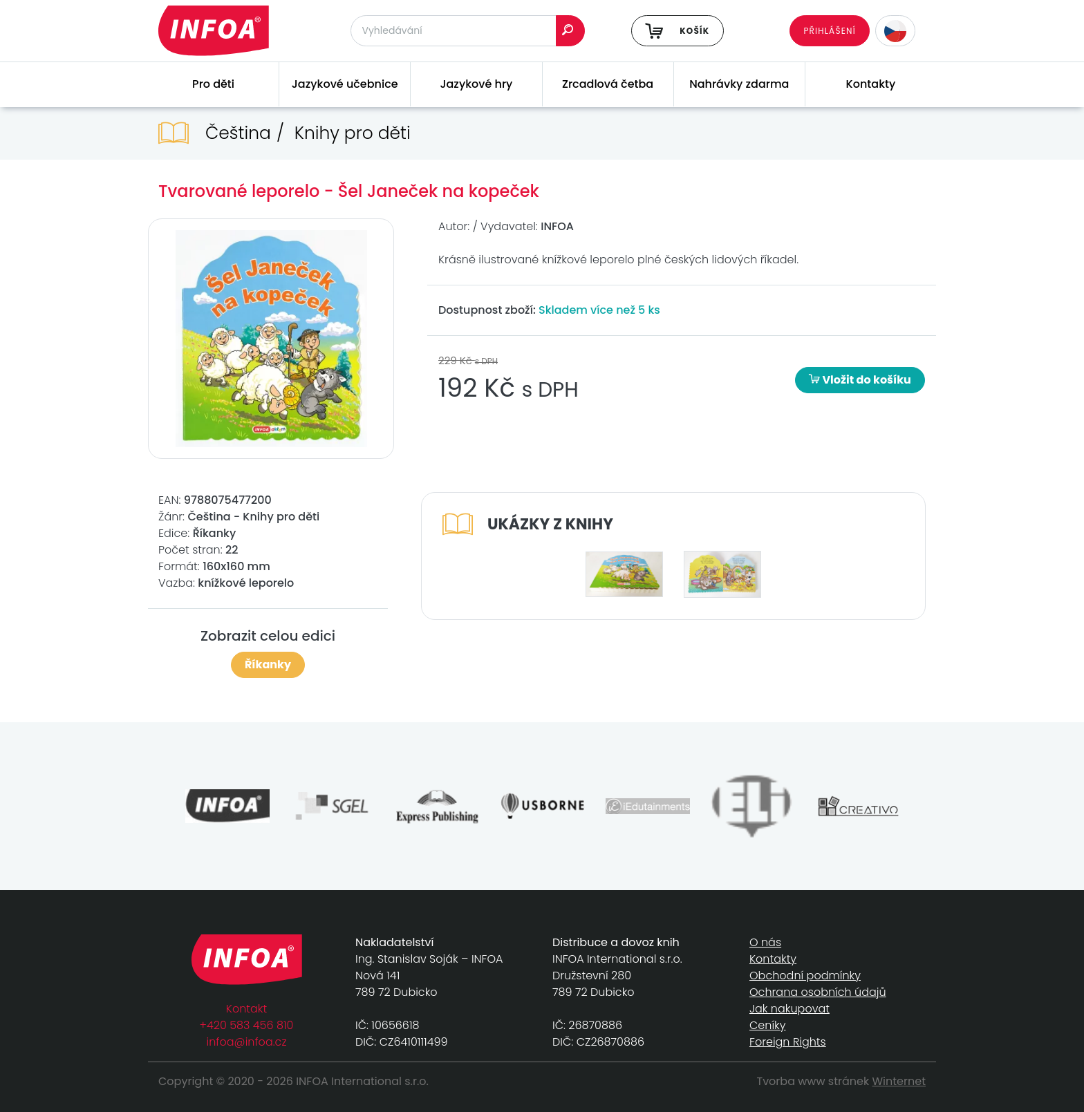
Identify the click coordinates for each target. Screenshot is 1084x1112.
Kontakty (871, 84)
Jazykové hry (476, 84)
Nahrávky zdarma (739, 84)
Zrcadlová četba (607, 84)
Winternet (899, 1081)
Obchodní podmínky (805, 975)
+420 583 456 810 (247, 1025)
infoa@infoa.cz (247, 1042)
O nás (765, 942)
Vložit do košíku (860, 380)
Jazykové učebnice (345, 84)
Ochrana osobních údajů (817, 992)
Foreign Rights (787, 1042)
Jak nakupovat (789, 1009)
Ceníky (767, 1025)
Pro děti (213, 84)
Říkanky (268, 664)
